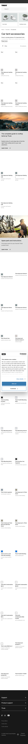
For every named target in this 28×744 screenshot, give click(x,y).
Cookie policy (4, 723)
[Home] (5, 5)
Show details (20, 379)
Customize (14, 388)
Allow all (14, 383)
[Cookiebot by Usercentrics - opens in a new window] (20, 354)
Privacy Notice (4, 720)
